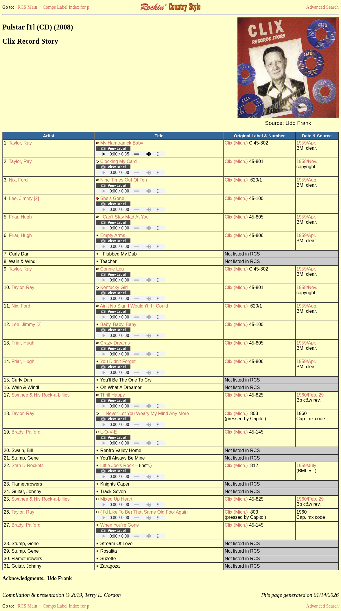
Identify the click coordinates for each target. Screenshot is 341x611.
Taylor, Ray (20, 142)
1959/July (306, 465)
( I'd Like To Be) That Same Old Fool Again (143, 512)
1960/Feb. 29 (310, 394)
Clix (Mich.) (236, 142)
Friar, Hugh (20, 216)
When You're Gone (119, 525)
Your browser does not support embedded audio (130, 153)
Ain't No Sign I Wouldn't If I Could (134, 305)
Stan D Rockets (28, 465)
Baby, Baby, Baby (118, 324)
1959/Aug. (307, 179)
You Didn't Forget (118, 361)
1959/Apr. (306, 142)
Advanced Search (322, 7)
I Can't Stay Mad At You (124, 216)
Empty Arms (112, 235)
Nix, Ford (18, 179)
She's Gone (112, 198)
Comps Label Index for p (66, 7)
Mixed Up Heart (116, 499)
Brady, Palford (26, 431)
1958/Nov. (306, 161)
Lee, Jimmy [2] (24, 198)
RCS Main (27, 7)
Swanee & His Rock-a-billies (41, 394)
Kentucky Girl (114, 287)
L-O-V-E (108, 431)
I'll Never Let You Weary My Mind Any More (144, 413)
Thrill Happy (112, 394)
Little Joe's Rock (117, 465)
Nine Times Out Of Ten (123, 179)
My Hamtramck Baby (121, 142)
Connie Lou (112, 268)
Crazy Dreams (115, 342)
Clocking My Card (118, 161)
